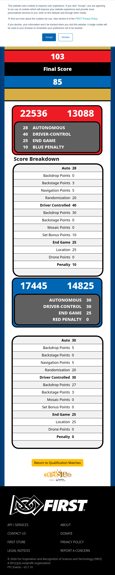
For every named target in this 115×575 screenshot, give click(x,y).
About (65, 525)
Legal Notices (18, 550)
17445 (33, 285)
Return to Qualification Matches (57, 463)
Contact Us (16, 533)
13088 (80, 113)
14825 (80, 285)
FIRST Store (16, 542)
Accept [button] (49, 37)
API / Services (17, 525)
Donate (66, 533)
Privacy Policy (86, 18)
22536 (33, 113)
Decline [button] (65, 37)
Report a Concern (75, 550)
